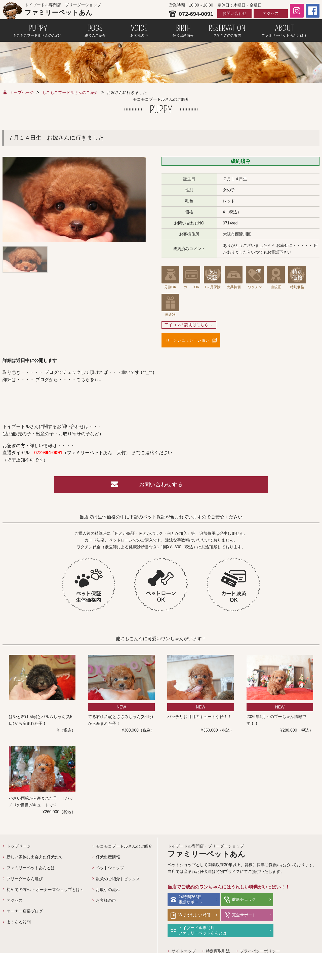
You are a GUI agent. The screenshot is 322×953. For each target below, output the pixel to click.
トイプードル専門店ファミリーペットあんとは (253, 916)
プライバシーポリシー (260, 936)
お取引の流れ (108, 890)
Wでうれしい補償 (296, 900)
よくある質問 (19, 923)
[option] (74, 199)
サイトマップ (184, 936)
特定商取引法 (218, 936)
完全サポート (191, 916)
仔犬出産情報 (108, 858)
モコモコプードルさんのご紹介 (124, 847)
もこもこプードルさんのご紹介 (70, 92)
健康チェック (241, 900)
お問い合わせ (234, 13)
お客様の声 (106, 901)
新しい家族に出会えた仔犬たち (35, 858)
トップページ (22, 92)
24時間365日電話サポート (191, 900)
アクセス (271, 13)
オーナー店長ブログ (25, 912)
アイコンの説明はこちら (186, 325)
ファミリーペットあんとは (31, 869)
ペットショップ (110, 869)
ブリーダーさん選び (25, 880)
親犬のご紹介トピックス (118, 880)
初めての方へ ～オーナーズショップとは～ (45, 890)
